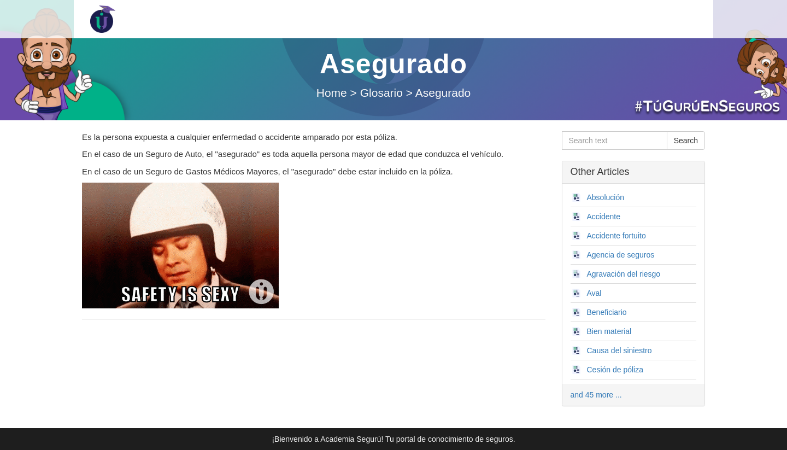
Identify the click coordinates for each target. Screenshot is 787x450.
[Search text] (614, 140)
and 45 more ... (596, 394)
